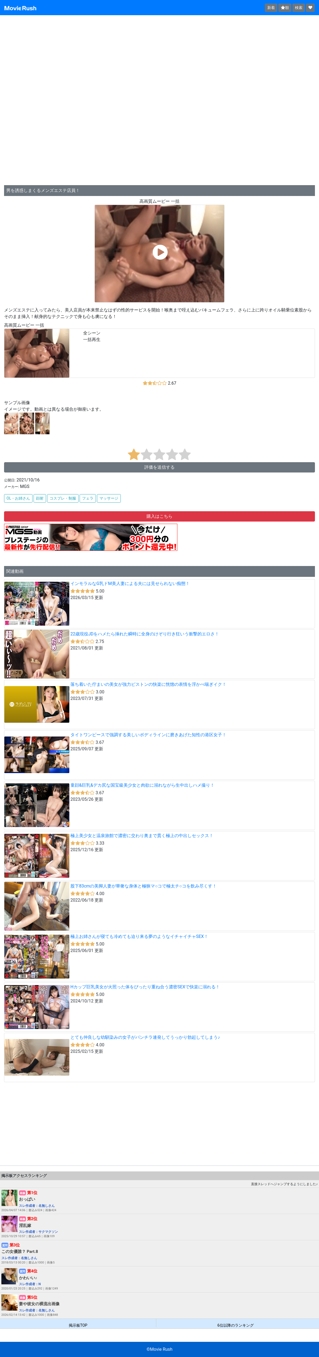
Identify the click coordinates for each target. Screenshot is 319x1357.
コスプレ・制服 (63, 498)
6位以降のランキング (235, 1325)
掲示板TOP (78, 1325)
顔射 (40, 498)
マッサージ (108, 498)
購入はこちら (159, 516)
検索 (298, 7)
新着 (271, 7)
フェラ (87, 498)
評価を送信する (159, 467)
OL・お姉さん (18, 498)
